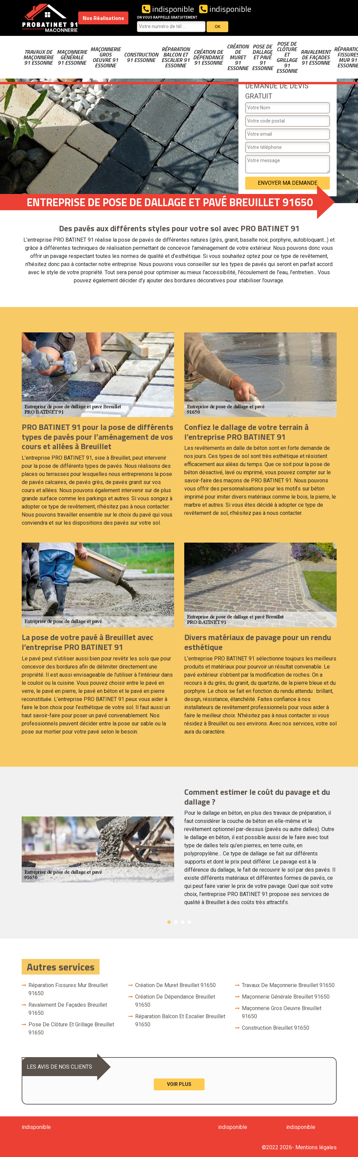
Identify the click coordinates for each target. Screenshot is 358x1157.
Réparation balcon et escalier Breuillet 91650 (180, 1020)
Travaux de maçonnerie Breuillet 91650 (288, 985)
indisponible (168, 9)
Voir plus (179, 1084)
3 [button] (182, 922)
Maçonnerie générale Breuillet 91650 (286, 997)
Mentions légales (316, 1147)
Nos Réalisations (103, 18)
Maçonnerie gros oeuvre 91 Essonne (105, 57)
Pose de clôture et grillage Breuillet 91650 (71, 1028)
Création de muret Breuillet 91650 (175, 985)
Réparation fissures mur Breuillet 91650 (68, 989)
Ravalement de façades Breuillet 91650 (67, 1009)
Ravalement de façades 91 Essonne (316, 57)
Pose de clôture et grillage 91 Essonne (286, 57)
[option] (179, 849)
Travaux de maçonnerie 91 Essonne (38, 57)
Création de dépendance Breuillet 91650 (175, 1001)
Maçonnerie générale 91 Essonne (72, 57)
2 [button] (175, 922)
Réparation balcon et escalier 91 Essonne (176, 57)
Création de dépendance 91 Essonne (208, 57)
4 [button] (189, 922)
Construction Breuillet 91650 (275, 1028)
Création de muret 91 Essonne (238, 57)
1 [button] (169, 922)
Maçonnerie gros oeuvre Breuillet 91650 (281, 1012)
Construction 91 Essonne (141, 57)
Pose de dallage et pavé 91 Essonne (262, 57)
